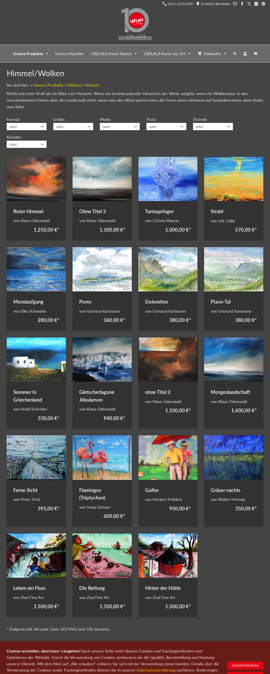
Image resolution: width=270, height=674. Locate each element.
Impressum (173, 651)
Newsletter (133, 651)
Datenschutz (153, 651)
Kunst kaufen (64, 651)
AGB (187, 651)
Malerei (74, 85)
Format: (13, 119)
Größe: (59, 119)
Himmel (92, 85)
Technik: (200, 119)
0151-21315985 (178, 4)
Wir (119, 651)
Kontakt (108, 651)
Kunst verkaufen (87, 651)
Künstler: (15, 137)
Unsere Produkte (48, 85)
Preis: (151, 119)
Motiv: (105, 119)
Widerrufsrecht (204, 651)
